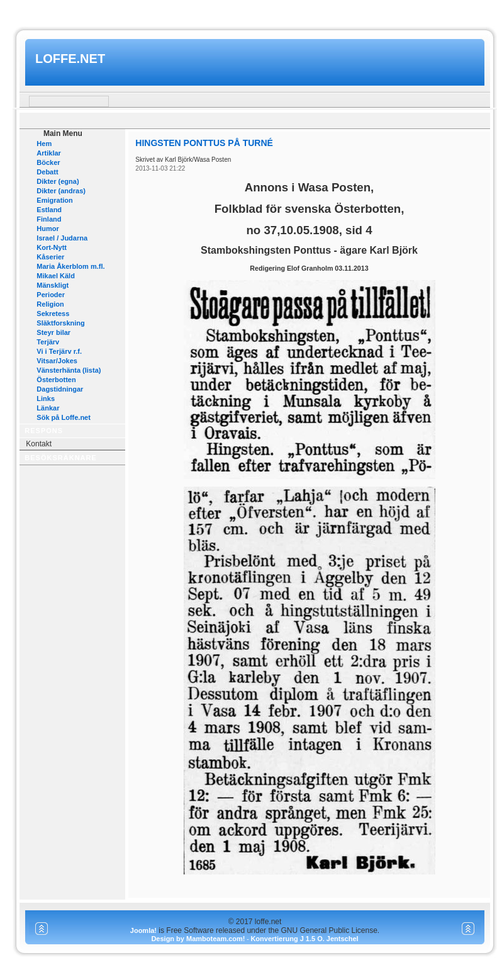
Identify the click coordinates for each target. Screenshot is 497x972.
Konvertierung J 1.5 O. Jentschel (304, 938)
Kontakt (39, 443)
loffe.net (70, 58)
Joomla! (143, 930)
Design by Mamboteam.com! (198, 938)
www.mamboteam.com (248, 11)
